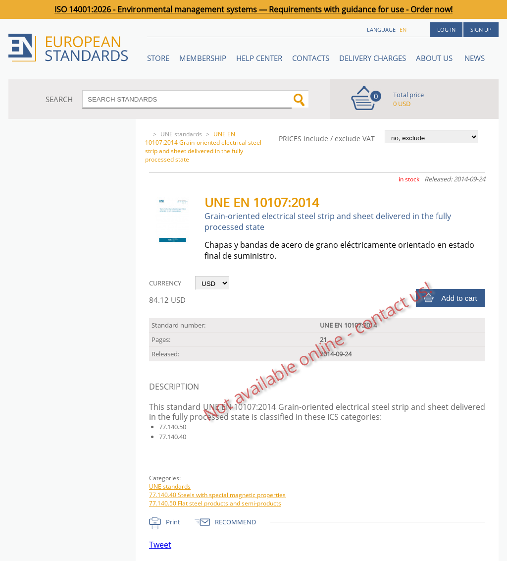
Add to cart (459, 298)
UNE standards (181, 134)
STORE (158, 58)
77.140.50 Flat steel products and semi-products (215, 503)
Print (173, 521)
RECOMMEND (235, 521)
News (474, 58)
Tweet (160, 544)
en (403, 29)
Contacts (310, 58)
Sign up (481, 29)
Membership (202, 58)
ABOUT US (435, 58)
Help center (259, 58)
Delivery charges (372, 58)
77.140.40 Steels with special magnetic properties (217, 495)
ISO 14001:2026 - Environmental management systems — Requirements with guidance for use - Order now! (253, 9)
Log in (446, 29)
